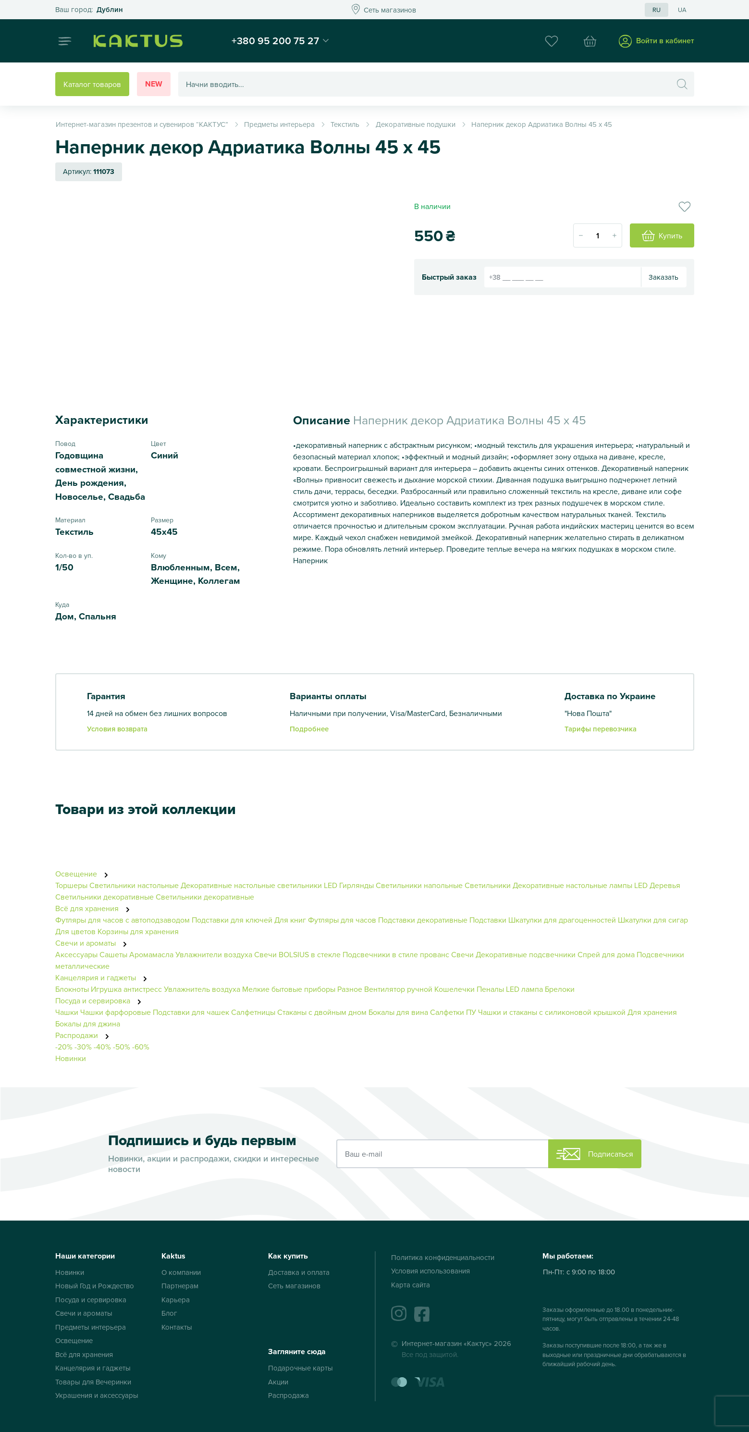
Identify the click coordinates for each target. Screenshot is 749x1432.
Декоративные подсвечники (526, 954)
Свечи (462, 954)
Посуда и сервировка (101, 1000)
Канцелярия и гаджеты (103, 977)
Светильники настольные (134, 885)
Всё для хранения (95, 908)
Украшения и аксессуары (96, 1395)
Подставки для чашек (191, 1012)
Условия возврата (117, 729)
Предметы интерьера (90, 1327)
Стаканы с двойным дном (322, 1012)
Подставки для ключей (232, 919)
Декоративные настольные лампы (572, 885)
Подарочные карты (300, 1368)
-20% (64, 1046)
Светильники (488, 885)
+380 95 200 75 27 (275, 40)
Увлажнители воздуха (213, 954)
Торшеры (71, 885)
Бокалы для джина (87, 1023)
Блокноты (72, 989)
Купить (662, 236)
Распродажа (288, 1395)
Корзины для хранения (138, 931)
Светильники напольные (419, 885)
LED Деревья (657, 885)
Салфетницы (253, 1012)
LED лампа (524, 989)
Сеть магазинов (294, 1286)
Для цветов (75, 931)
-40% (102, 1046)
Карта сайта (410, 1285)
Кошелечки (455, 989)
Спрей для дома (606, 954)
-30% (83, 1046)
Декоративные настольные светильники (251, 885)
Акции (278, 1382)
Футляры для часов (342, 919)
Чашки (66, 1012)
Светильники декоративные (104, 896)
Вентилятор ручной (398, 989)
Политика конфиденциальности (442, 1257)
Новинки (70, 1058)
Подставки (487, 919)
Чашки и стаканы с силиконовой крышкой (552, 1012)
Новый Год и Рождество (94, 1286)
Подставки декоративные (422, 919)
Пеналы (490, 989)
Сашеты (113, 954)
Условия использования (430, 1271)
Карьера (175, 1300)
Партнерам (179, 1286)
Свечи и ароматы (93, 943)
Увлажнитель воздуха (202, 989)
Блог (169, 1313)
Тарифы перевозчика (601, 729)
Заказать (663, 277)
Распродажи (84, 1035)
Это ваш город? (89, 9)
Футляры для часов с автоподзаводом (122, 919)
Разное (349, 989)
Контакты (176, 1327)
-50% (121, 1046)
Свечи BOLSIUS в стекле (297, 954)
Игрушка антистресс (126, 989)
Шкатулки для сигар (653, 919)
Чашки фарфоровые (115, 1012)
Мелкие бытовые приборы (288, 989)
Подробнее (309, 729)
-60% (140, 1046)
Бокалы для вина (398, 1012)
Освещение (84, 873)
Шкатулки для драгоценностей (562, 919)
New (153, 83)
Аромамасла (151, 954)
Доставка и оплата (299, 1272)
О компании (181, 1272)
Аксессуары (76, 954)
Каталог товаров (92, 84)
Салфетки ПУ (453, 1012)
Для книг (290, 919)
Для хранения (652, 1012)
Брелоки (560, 989)
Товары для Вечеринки (93, 1382)
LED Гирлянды (349, 885)
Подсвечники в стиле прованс (396, 954)
